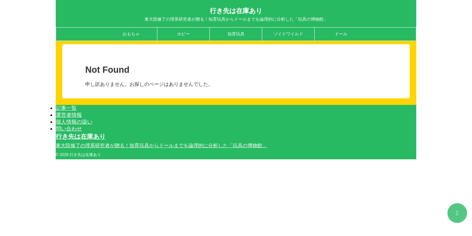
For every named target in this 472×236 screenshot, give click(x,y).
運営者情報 (69, 115)
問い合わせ (69, 128)
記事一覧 (66, 108)
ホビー (183, 33)
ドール (341, 33)
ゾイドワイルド (288, 33)
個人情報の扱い (74, 122)
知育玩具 (236, 33)
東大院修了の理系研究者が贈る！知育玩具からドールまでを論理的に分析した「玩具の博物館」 (161, 145)
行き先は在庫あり (236, 10)
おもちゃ (131, 33)
